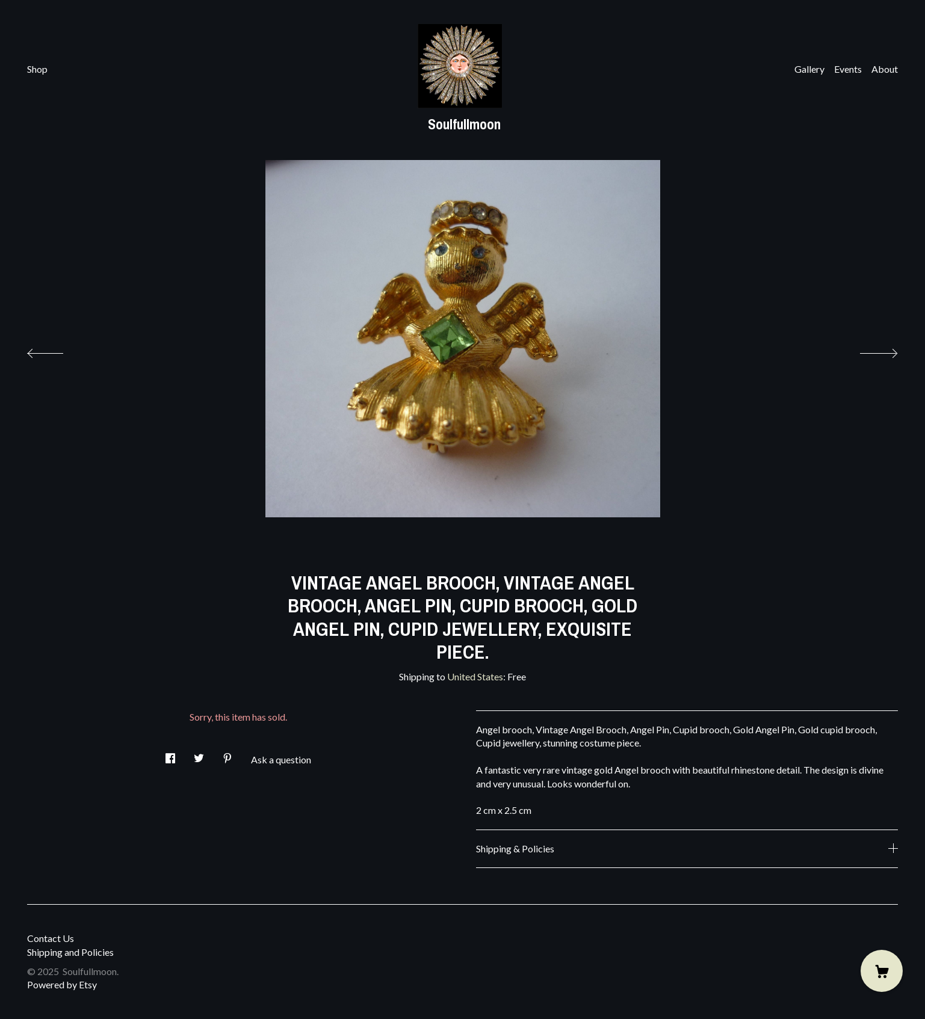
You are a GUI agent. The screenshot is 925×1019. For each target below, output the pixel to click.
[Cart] (882, 971)
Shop (37, 69)
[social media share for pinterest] (227, 754)
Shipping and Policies (70, 952)
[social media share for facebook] (170, 754)
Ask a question (281, 759)
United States (475, 676)
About (884, 69)
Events (848, 69)
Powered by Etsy (62, 984)
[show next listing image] (868, 350)
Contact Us (50, 938)
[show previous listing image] (57, 350)
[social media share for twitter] (199, 754)
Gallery (809, 69)
